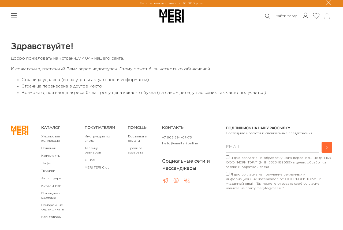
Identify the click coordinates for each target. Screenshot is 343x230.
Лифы (46, 163)
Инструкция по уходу (97, 138)
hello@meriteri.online (180, 143)
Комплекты (51, 155)
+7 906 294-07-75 (177, 137)
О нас (90, 160)
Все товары (51, 217)
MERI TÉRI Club (97, 167)
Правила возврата (135, 150)
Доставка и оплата (137, 138)
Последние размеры (51, 195)
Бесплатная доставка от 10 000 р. (170, 3)
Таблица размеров (93, 150)
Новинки (48, 148)
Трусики (48, 170)
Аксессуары (51, 178)
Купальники (51, 185)
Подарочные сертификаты (53, 207)
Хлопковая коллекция (50, 138)
